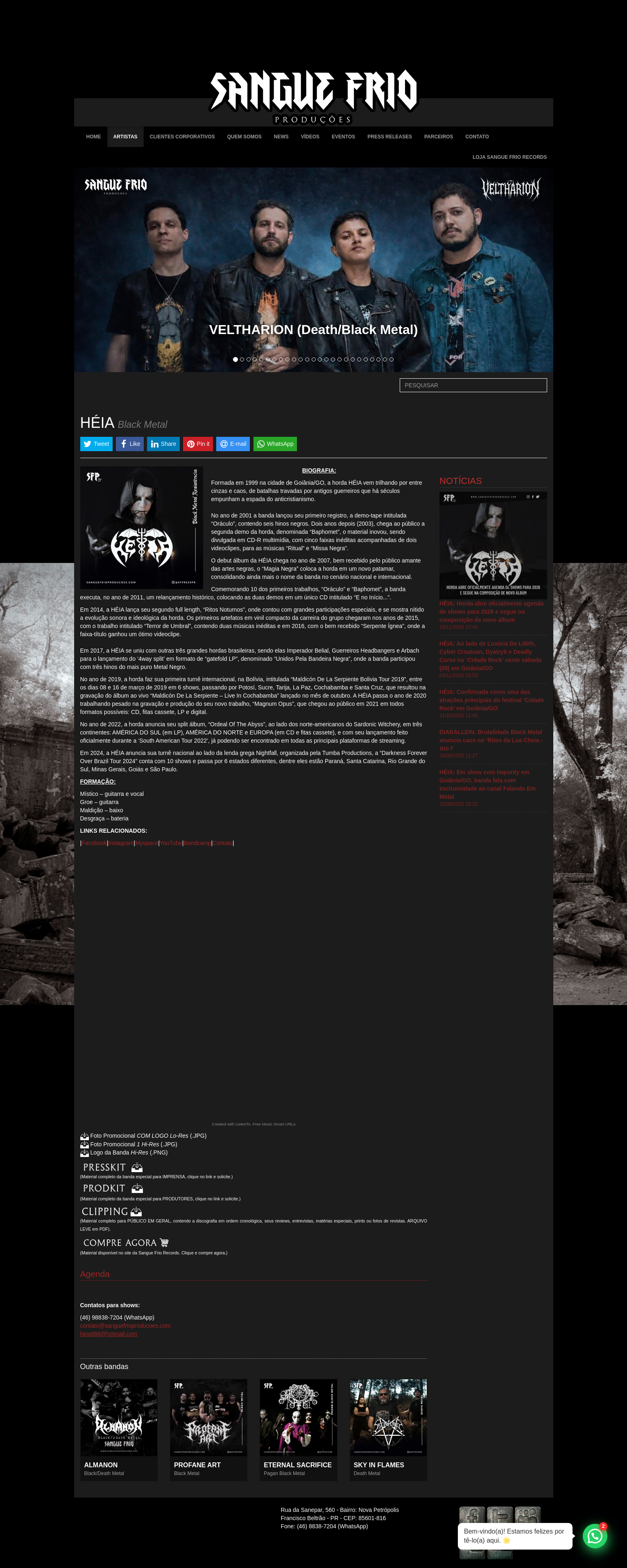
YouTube (171, 843)
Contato (477, 137)
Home (93, 137)
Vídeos (310, 137)
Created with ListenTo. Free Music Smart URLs (253, 1124)
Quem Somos (244, 137)
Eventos (343, 137)
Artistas (125, 137)
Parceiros (438, 137)
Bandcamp (197, 843)
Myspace (146, 843)
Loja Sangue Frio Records (510, 157)
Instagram (121, 843)
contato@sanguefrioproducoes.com (125, 1325)
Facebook (93, 843)
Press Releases (389, 137)
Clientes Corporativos (182, 137)
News (281, 137)
